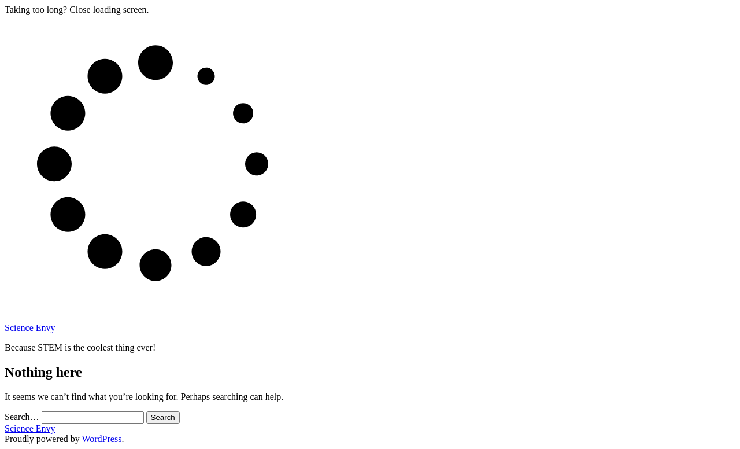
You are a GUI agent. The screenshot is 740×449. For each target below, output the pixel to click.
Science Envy (30, 328)
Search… (22, 417)
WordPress (101, 439)
